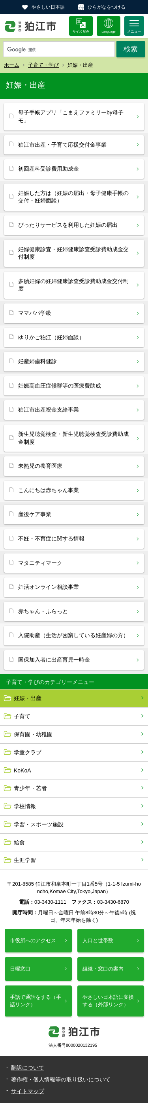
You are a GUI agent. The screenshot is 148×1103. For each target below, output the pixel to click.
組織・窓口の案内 (103, 969)
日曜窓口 (20, 969)
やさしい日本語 (48, 7)
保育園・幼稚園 (33, 734)
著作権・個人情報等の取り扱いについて (61, 1079)
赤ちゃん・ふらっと (43, 611)
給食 (19, 842)
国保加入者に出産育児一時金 (54, 659)
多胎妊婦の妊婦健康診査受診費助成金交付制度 (73, 285)
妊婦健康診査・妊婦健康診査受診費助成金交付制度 (73, 253)
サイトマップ (27, 1091)
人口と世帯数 (97, 940)
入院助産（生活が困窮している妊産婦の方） (73, 635)
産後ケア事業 (34, 514)
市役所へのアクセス (33, 940)
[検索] (59, 49)
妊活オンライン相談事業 (48, 587)
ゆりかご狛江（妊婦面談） (51, 337)
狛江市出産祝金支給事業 (48, 409)
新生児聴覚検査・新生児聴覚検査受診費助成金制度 (73, 438)
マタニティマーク (40, 563)
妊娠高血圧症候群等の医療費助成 (59, 385)
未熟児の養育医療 (40, 466)
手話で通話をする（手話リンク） (35, 1000)
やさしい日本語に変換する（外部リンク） (108, 1000)
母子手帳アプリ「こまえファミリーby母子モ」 (71, 116)
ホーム (11, 65)
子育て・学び (43, 65)
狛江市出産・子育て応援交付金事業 (62, 145)
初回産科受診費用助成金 (48, 168)
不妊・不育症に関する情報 (51, 538)
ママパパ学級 (34, 313)
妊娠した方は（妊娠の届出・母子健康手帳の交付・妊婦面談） (73, 197)
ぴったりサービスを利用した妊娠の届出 (68, 225)
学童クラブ (27, 752)
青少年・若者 (30, 788)
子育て (22, 716)
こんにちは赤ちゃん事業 (48, 490)
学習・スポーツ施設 (39, 824)
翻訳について (27, 1067)
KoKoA (22, 770)
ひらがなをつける (107, 7)
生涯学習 (25, 860)
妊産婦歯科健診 (37, 361)
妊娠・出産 (27, 698)
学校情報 (25, 806)
